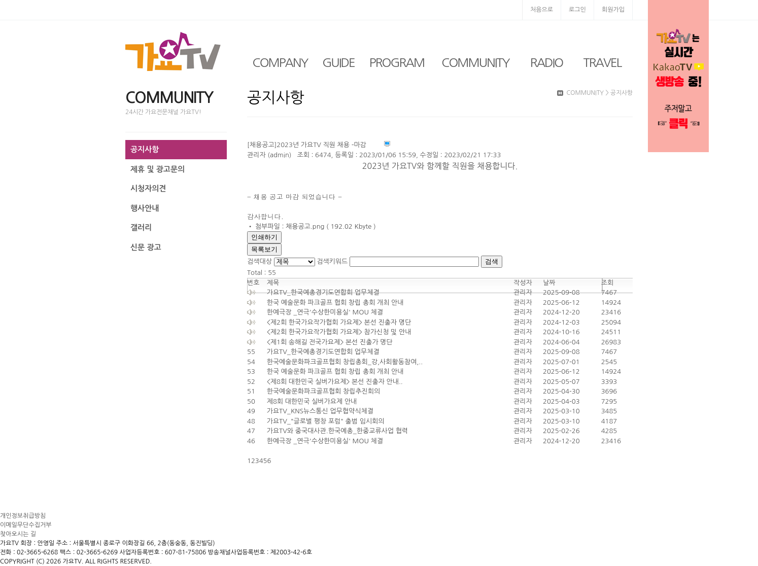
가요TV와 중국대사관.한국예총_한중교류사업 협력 (337, 431)
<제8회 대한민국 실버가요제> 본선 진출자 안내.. (335, 381)
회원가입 (613, 10)
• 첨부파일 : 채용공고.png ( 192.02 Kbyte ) (311, 226)
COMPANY (280, 62)
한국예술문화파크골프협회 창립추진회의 (324, 391)
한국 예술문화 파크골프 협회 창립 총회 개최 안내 (335, 302)
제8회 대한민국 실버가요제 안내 (312, 401)
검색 (491, 261)
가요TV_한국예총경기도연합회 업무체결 (323, 292)
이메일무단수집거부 (26, 525)
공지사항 (144, 149)
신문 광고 (145, 247)
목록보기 (264, 249)
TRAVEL (602, 62)
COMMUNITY (475, 62)
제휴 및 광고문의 (157, 169)
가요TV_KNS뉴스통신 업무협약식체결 (320, 411)
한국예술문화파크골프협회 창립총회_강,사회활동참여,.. (345, 362)
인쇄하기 (264, 237)
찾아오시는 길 (18, 534)
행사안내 (144, 208)
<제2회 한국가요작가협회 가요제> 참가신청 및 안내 (339, 332)
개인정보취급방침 (23, 516)
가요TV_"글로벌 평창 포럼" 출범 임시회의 (326, 421)
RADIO (546, 62)
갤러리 (141, 227)
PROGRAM (396, 62)
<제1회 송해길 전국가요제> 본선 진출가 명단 (330, 342)
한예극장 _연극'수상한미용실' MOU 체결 (325, 312)
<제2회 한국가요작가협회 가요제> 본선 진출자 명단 (339, 322)
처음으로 (541, 10)
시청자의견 (148, 188)
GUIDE (338, 62)
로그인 (577, 10)
